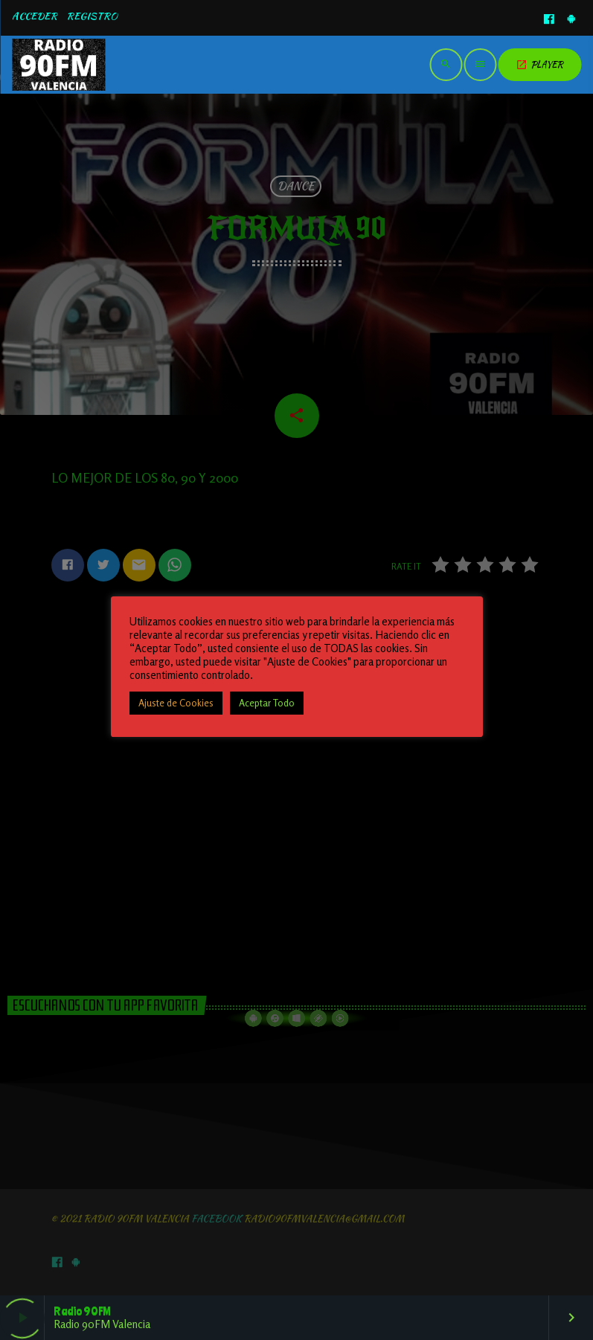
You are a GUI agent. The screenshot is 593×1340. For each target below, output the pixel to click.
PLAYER (539, 64)
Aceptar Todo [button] (267, 703)
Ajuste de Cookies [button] (176, 703)
